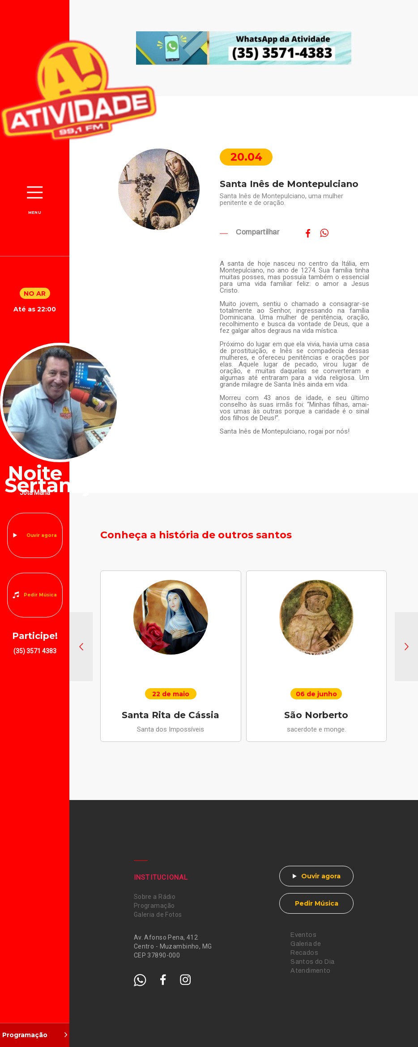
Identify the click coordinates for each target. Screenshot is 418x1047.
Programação (154, 905)
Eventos (303, 935)
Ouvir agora (41, 535)
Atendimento (310, 970)
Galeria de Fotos (158, 914)
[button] (81, 646)
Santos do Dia (312, 961)
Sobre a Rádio (154, 896)
